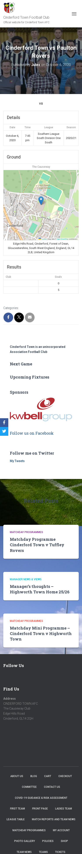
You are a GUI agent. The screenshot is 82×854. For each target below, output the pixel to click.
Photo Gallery (24, 841)
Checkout (65, 776)
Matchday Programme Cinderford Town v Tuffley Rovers (37, 545)
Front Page (40, 808)
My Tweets (17, 461)
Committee (29, 786)
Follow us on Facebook (32, 433)
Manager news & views (26, 579)
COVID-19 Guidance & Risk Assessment (41, 797)
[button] (41, 200)
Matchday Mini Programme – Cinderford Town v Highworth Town (41, 633)
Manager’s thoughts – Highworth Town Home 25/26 (40, 589)
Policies (48, 841)
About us (16, 776)
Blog (33, 776)
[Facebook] (4, 422)
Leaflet (42, 239)
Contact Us (52, 786)
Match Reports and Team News (53, 819)
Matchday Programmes (26, 532)
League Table (16, 819)
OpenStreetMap (62, 239)
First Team (17, 808)
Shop (64, 841)
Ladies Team (63, 808)
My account (61, 830)
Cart (47, 776)
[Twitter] (4, 431)
